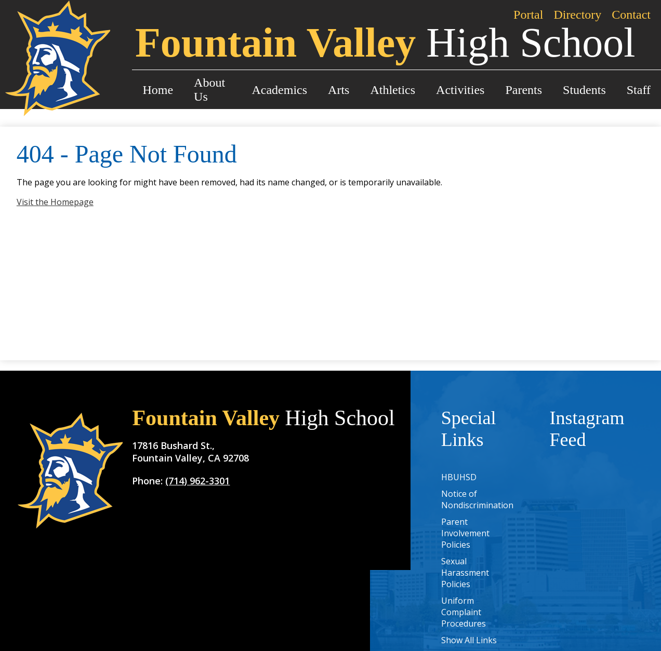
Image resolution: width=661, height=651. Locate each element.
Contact (631, 14)
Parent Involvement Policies (465, 533)
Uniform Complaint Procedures (463, 612)
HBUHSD (459, 477)
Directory (577, 14)
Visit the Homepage (55, 202)
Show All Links (469, 640)
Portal (528, 14)
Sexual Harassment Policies (465, 572)
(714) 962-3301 (197, 480)
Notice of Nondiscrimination (477, 499)
